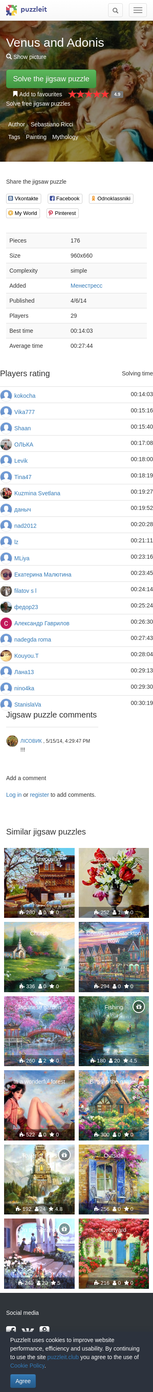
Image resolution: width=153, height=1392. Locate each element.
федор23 (26, 607)
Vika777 (24, 412)
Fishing (113, 1007)
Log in (14, 794)
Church (39, 933)
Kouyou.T (26, 656)
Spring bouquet (113, 859)
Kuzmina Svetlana (37, 493)
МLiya (21, 558)
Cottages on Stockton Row (113, 937)
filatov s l (25, 591)
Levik (21, 460)
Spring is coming (39, 859)
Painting (36, 137)
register (39, 794)
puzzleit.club (63, 1357)
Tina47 (22, 477)
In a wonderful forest (39, 1081)
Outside (114, 1155)
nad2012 (25, 526)
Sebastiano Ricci (52, 124)
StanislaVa (27, 704)
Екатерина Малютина (42, 574)
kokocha (24, 395)
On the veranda (39, 1230)
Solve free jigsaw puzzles (38, 103)
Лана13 (24, 672)
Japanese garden (39, 1007)
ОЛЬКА (23, 444)
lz (16, 542)
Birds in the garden (114, 1081)
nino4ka (24, 688)
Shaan (22, 428)
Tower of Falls (39, 1155)
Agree (23, 1381)
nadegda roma (32, 639)
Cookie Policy (27, 1365)
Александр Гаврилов (41, 623)
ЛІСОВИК (31, 741)
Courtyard (113, 1230)
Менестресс (86, 285)
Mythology (65, 137)
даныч (22, 509)
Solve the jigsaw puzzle (51, 79)
